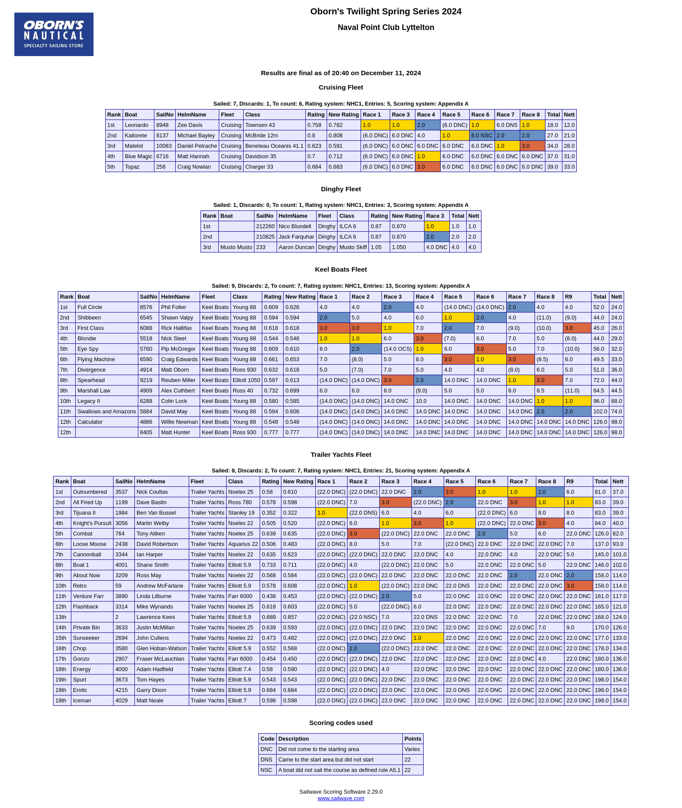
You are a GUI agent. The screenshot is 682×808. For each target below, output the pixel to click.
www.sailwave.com (341, 798)
